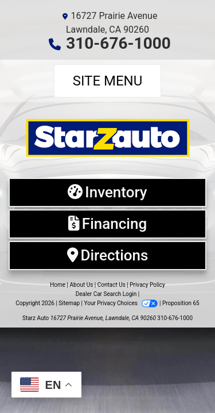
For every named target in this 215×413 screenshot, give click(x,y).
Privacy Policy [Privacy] (147, 285)
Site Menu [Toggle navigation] (108, 81)
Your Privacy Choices (121, 303)
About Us (81, 285)
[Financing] (107, 224)
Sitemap (69, 303)
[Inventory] (107, 192)
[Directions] (107, 255)
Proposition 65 (181, 303)
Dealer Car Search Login (106, 294)
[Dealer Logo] (107, 137)
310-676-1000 (118, 43)
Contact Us (111, 285)
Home (57, 285)
